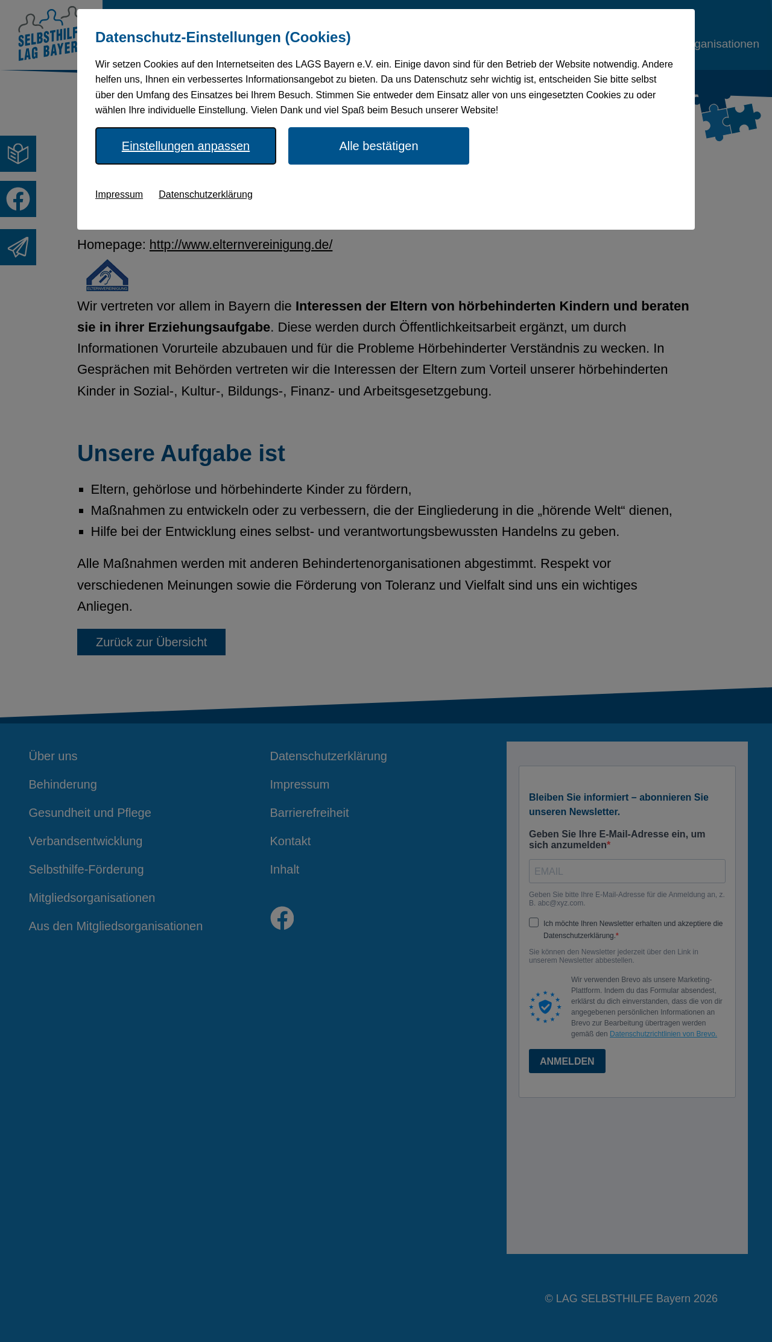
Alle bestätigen (378, 146)
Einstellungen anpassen (186, 146)
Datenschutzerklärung (206, 194)
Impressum (119, 194)
